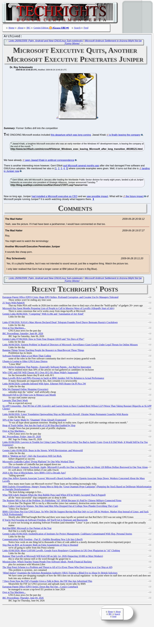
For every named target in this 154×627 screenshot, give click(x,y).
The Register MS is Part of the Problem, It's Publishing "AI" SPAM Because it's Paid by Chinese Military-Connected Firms (61, 501)
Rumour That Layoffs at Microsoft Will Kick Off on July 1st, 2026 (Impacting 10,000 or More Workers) (52, 557)
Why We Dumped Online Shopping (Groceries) (25, 390)
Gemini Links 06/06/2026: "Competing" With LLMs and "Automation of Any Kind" (43, 314)
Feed (86, 28)
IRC (28, 28)
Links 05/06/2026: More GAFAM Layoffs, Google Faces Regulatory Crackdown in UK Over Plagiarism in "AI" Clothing (61, 551)
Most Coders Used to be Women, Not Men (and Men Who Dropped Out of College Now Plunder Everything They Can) (60, 507)
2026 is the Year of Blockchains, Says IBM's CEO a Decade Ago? (34, 473)
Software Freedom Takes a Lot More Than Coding (26, 356)
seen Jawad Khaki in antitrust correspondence (49, 161)
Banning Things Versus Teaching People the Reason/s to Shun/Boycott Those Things (43, 351)
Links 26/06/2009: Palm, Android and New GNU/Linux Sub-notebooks (46, 41)
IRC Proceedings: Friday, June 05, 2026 (21, 437)
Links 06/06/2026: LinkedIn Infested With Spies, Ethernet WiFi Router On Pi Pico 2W (44, 384)
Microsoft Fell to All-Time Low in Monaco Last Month (29, 395)
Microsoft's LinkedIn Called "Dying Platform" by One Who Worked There (38, 462)
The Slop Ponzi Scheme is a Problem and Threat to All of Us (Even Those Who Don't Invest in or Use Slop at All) (57, 568)
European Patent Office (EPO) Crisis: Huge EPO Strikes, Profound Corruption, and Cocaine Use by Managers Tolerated (60, 298)
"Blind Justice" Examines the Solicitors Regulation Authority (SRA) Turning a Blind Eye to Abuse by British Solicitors (59, 573)
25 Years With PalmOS (13, 303)
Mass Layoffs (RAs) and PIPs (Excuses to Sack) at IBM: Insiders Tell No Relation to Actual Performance (53, 379)
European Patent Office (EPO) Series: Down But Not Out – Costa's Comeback (40, 587)
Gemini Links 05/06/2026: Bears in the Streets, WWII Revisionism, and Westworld (42, 451)
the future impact (135, 197)
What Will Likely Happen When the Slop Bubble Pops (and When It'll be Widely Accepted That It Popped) (54, 495)
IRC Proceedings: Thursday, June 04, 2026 (23, 598)
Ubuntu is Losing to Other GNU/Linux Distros (25, 362)
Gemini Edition (41, 28)
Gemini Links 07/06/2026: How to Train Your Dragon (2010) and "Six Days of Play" (43, 340)
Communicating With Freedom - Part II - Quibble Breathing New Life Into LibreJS (42, 540)
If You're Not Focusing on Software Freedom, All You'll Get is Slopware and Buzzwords (45, 520)
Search (77, 28)
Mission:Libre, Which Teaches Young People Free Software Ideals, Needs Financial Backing (47, 562)
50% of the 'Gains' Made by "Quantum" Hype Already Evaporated (34, 420)
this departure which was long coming (71, 135)
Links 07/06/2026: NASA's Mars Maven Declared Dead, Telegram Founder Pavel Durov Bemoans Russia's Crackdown (60, 323)
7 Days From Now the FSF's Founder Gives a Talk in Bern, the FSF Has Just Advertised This (47, 582)
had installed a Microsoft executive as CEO (54, 197)
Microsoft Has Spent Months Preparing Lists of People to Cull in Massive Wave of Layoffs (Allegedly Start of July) (58, 309)
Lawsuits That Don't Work (15, 401)
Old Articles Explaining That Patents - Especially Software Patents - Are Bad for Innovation (46, 367)
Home (11, 28)
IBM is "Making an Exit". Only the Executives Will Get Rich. (32, 456)
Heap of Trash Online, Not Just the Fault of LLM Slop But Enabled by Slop (38, 426)
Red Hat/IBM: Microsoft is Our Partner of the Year (27, 529)
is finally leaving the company (124, 135)
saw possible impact (97, 197)
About (20, 28)
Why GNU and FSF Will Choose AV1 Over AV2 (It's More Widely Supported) (40, 373)
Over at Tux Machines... (14, 328)
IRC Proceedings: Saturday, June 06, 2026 (22, 334)
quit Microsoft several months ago (81, 166)
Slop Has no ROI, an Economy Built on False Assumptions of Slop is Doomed (40, 545)
